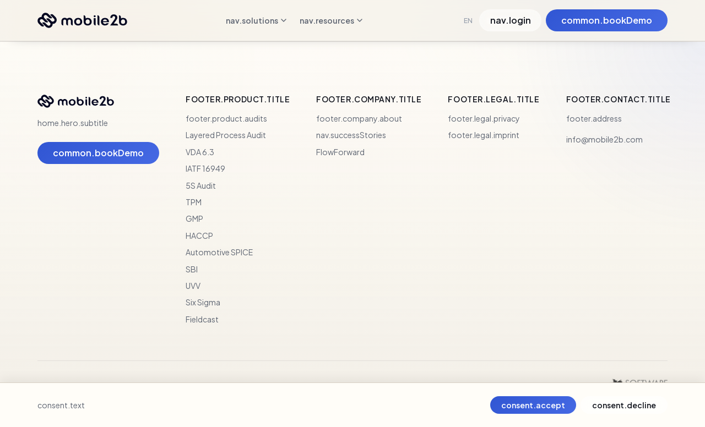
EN (468, 21)
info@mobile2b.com (604, 139)
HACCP (199, 235)
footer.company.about (359, 118)
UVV (193, 286)
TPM (194, 202)
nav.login (510, 20)
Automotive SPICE (219, 252)
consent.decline (624, 405)
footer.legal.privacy (484, 118)
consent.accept (533, 405)
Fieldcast (202, 319)
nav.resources (331, 20)
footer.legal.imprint (483, 135)
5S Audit (201, 185)
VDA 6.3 (200, 152)
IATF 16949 (205, 168)
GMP (194, 218)
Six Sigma (203, 302)
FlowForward (340, 152)
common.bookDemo (606, 20)
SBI (192, 269)
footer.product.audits (226, 118)
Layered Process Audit (226, 135)
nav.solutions (256, 20)
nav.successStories (351, 135)
